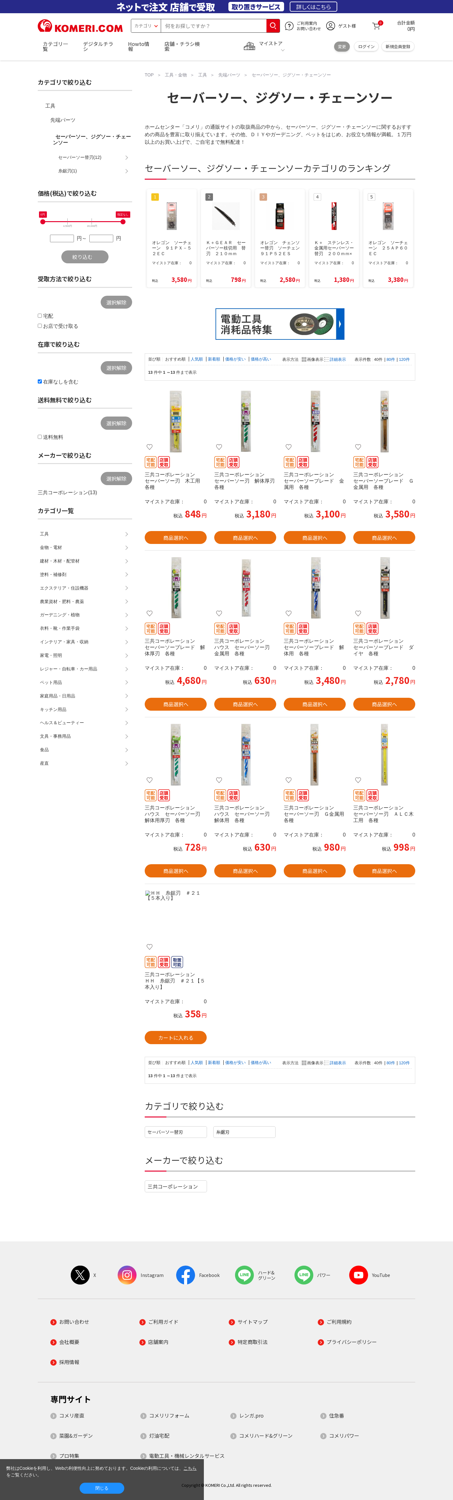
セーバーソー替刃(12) (80, 157)
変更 (342, 46)
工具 (50, 106)
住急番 (336, 1415)
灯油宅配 (159, 1435)
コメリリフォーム (169, 1415)
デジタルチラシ (98, 46)
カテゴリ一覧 (55, 46)
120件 (404, 359)
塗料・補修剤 (53, 574)
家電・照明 (51, 655)
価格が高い (261, 359)
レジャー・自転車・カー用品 (68, 668)
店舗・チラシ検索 (182, 46)
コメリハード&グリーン (266, 1435)
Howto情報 (138, 46)
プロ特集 (69, 1455)
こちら (190, 1468)
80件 (391, 359)
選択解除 (116, 302)
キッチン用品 (53, 709)
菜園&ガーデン (76, 1435)
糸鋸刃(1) (67, 170)
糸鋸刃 (222, 1131)
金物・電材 (51, 547)
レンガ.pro (251, 1415)
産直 (44, 763)
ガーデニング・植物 (60, 614)
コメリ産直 (71, 1415)
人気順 (197, 359)
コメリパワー (344, 1435)
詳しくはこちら (313, 7)
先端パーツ (63, 120)
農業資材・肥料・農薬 (62, 601)
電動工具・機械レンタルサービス (187, 1455)
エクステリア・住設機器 (64, 587)
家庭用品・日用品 (57, 695)
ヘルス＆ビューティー (62, 722)
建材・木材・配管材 (60, 560)
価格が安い (236, 359)
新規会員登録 (398, 46)
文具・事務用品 (55, 736)
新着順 (214, 359)
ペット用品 (51, 682)
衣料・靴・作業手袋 (60, 628)
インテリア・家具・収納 (64, 641)
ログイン (366, 46)
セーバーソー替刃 (165, 1131)
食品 (44, 749)
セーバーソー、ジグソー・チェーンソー (92, 139)
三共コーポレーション (173, 1186)
